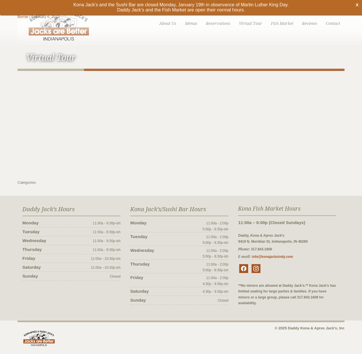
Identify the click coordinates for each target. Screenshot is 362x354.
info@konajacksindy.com (272, 257)
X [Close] (357, 4)
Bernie (22, 17)
